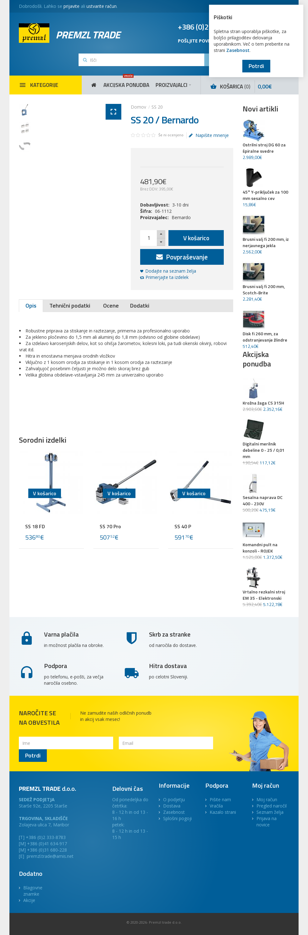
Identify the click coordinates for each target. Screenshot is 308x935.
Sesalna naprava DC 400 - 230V (263, 500)
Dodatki (139, 305)
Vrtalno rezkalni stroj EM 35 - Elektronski (264, 595)
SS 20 (157, 107)
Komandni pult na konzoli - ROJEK (260, 547)
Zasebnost (238, 50)
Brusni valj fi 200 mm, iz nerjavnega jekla (266, 242)
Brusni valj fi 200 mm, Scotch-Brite (264, 289)
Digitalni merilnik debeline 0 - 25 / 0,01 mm (263, 450)
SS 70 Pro (110, 526)
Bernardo (181, 217)
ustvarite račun (101, 6)
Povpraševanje (181, 257)
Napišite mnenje (208, 135)
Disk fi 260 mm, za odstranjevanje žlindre (265, 337)
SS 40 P (182, 526)
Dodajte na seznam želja (170, 271)
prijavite (71, 6)
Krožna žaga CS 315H (263, 403)
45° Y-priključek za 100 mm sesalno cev (265, 195)
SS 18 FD (35, 526)
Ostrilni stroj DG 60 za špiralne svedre (264, 148)
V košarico (196, 237)
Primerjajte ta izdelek (167, 277)
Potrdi (256, 66)
